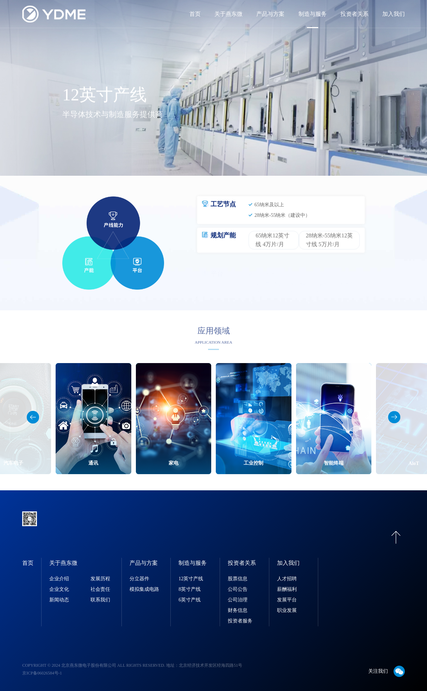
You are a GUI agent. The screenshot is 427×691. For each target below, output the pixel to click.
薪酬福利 (287, 589)
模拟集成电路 (144, 589)
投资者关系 (354, 14)
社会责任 (100, 589)
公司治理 (237, 599)
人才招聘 (287, 578)
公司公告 (237, 589)
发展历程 (100, 578)
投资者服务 (240, 621)
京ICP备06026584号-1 (42, 673)
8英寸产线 (189, 589)
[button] (394, 417)
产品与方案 (270, 14)
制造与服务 (313, 14)
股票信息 (237, 578)
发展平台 (287, 599)
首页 (195, 14)
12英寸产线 (190, 578)
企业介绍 (59, 578)
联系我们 (100, 599)
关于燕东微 (228, 14)
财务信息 (237, 610)
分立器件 (139, 578)
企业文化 (59, 589)
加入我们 (393, 14)
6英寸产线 (189, 599)
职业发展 (287, 610)
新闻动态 (59, 599)
